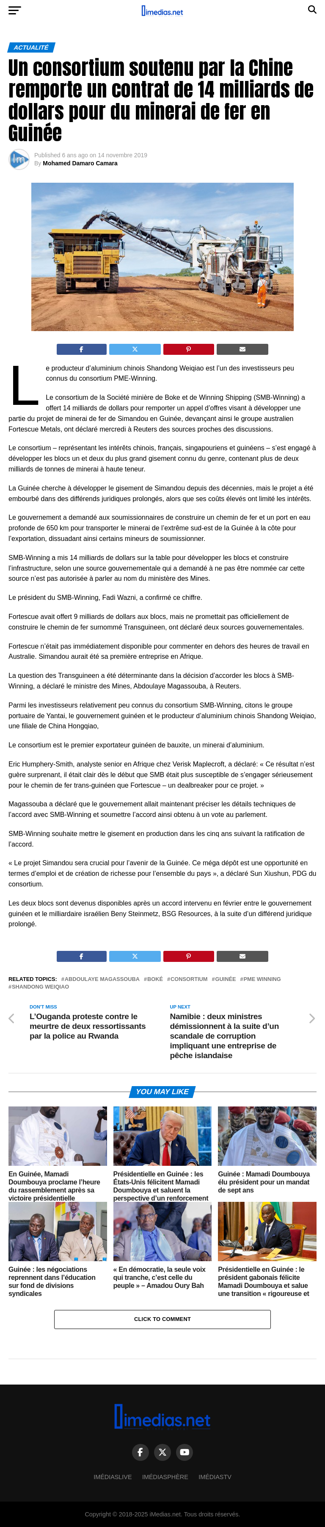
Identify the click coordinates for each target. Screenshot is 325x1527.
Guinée (225, 979)
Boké (155, 979)
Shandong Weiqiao (40, 987)
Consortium (189, 979)
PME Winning (262, 979)
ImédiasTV (214, 1477)
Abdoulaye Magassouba (102, 979)
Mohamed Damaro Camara (80, 163)
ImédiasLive (113, 1477)
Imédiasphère (165, 1477)
